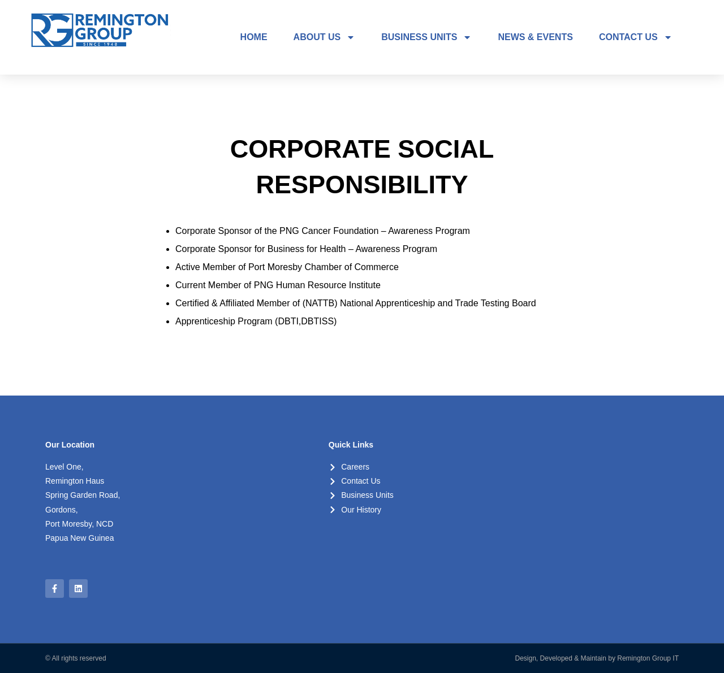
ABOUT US (325, 37)
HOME (254, 37)
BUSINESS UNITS (426, 37)
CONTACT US (636, 37)
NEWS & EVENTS (535, 37)
